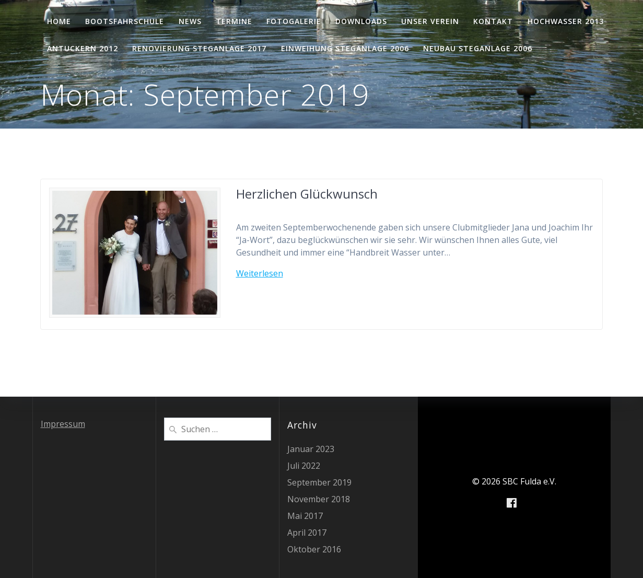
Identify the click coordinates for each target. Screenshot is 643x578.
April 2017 (306, 532)
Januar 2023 (310, 449)
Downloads (361, 21)
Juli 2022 (303, 465)
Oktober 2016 (314, 549)
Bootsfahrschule (124, 21)
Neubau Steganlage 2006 (477, 48)
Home (59, 21)
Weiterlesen (259, 273)
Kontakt (493, 21)
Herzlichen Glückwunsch (307, 193)
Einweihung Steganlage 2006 (345, 48)
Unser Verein (430, 21)
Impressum (63, 424)
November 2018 (318, 499)
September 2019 (319, 482)
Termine (234, 21)
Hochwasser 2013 (566, 21)
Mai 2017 (305, 516)
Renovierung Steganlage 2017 (199, 48)
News (190, 21)
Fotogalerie (293, 21)
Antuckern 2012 (82, 48)
